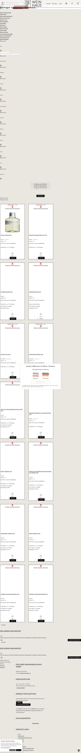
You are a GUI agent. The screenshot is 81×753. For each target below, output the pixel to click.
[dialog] (11, 746)
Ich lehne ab (12, 750)
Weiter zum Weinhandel (40, 382)
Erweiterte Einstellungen (5, 747)
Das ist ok (19, 750)
